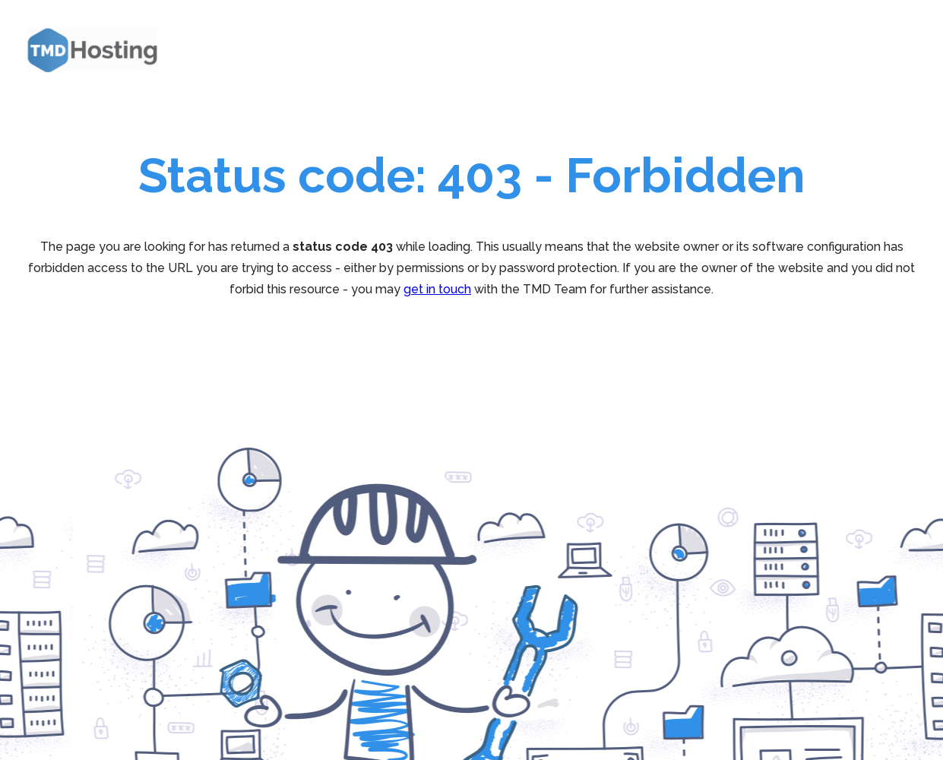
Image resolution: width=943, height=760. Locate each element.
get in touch (437, 289)
